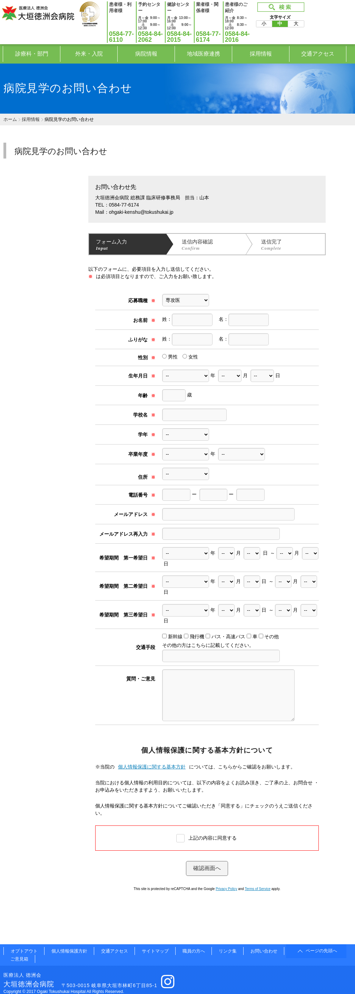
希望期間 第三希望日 (127, 615)
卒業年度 (141, 454)
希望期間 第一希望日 (127, 558)
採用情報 (261, 54)
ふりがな (141, 339)
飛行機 (197, 636)
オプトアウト (24, 951)
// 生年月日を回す (252, 553)
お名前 (144, 320)
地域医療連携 (203, 54)
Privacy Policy (226, 889)
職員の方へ (194, 951)
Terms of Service (257, 889)
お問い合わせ (263, 951)
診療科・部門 (31, 54)
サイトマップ (155, 951)
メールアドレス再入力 (127, 534)
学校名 (144, 415)
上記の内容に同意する (212, 838)
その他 (271, 636)
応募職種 (141, 300)
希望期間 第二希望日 (127, 586)
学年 (146, 434)
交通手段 (145, 647)
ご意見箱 (19, 959)
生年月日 (141, 376)
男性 (170, 357)
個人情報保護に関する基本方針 (152, 767)
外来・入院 (89, 54)
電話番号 (141, 495)
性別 (146, 357)
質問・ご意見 (140, 678)
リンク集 (228, 951)
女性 (190, 357)
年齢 (146, 395)
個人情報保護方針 (69, 951)
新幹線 (175, 636)
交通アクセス (317, 54)
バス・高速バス (228, 636)
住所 (146, 477)
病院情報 (146, 54)
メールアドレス (134, 514)
